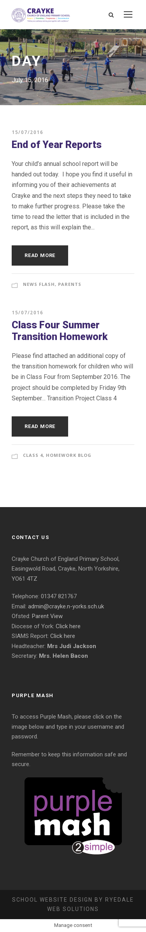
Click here (68, 626)
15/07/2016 (27, 132)
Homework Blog (68, 455)
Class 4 (33, 455)
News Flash (39, 284)
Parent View (47, 616)
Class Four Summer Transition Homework (59, 330)
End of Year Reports (57, 144)
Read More (40, 255)
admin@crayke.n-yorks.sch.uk (66, 606)
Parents (69, 284)
